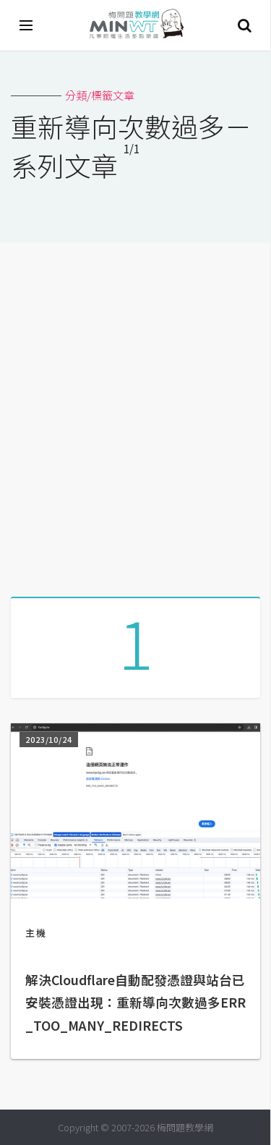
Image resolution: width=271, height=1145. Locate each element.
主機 (36, 933)
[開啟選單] (27, 25)
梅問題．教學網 (135, 26)
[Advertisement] (135, 414)
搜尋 (244, 25)
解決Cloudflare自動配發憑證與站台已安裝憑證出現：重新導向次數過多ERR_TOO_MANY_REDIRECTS (135, 1002)
